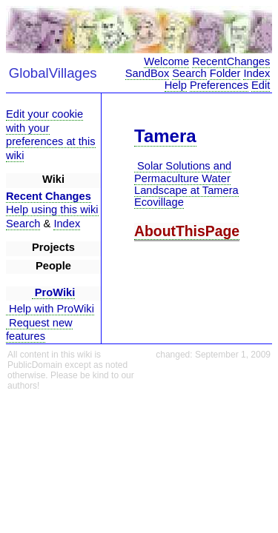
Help (176, 85)
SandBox (147, 73)
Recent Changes (48, 196)
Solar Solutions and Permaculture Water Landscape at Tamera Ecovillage (186, 184)
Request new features (39, 330)
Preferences (219, 85)
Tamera (165, 136)
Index (256, 73)
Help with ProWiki (50, 309)
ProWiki (54, 292)
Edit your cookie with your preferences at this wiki (51, 134)
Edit (260, 85)
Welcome (166, 61)
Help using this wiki (52, 209)
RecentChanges (231, 61)
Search (189, 73)
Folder (225, 73)
